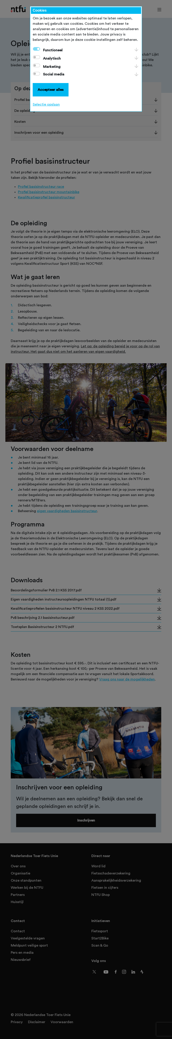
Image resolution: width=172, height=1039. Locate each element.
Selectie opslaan (46, 104)
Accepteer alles (51, 90)
